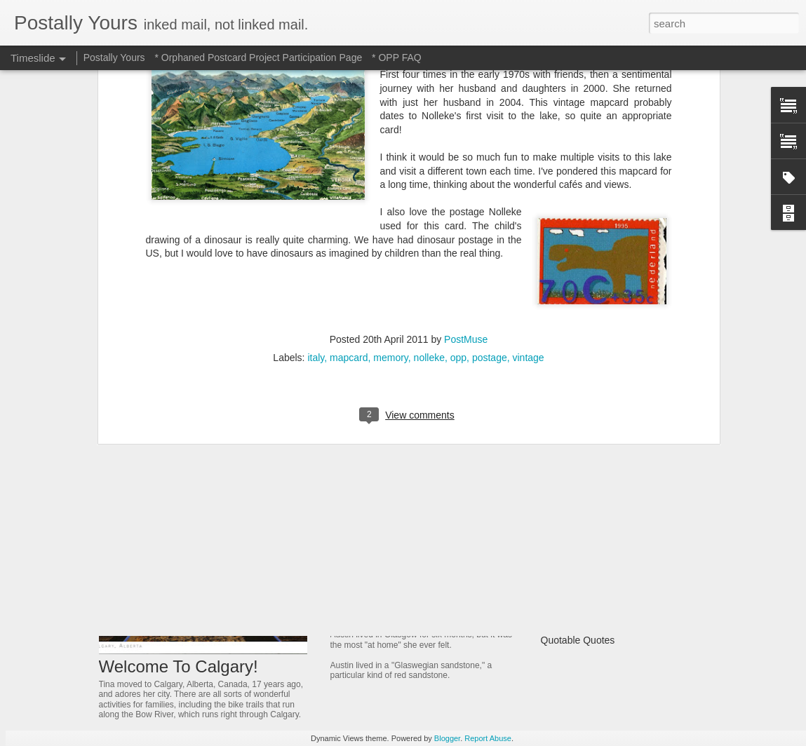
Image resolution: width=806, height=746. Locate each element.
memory (390, 164)
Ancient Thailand (577, 493)
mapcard (349, 164)
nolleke (429, 164)
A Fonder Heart (574, 542)
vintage (528, 164)
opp (458, 164)
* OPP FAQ (397, 57)
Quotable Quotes (578, 640)
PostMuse (466, 146)
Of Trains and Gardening (594, 468)
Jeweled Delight (374, 528)
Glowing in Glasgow (386, 599)
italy (315, 164)
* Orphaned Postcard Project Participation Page (258, 57)
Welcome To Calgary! (178, 666)
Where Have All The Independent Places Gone (642, 615)
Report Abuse (487, 738)
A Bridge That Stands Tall (596, 566)
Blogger (447, 738)
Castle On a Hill (575, 591)
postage (489, 164)
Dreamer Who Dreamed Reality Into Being (633, 517)
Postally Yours (114, 57)
